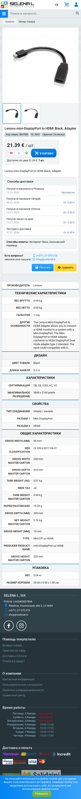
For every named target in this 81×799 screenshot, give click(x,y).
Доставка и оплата (14, 655)
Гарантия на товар (14, 650)
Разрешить (41, 793)
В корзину (43, 153)
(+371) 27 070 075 (46, 255)
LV (56, 4)
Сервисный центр (13, 695)
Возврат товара (12, 645)
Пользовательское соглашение (22, 684)
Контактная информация (18, 679)
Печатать (43, 267)
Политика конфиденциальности (23, 690)
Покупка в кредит (13, 661)
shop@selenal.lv (45, 259)
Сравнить (65, 267)
